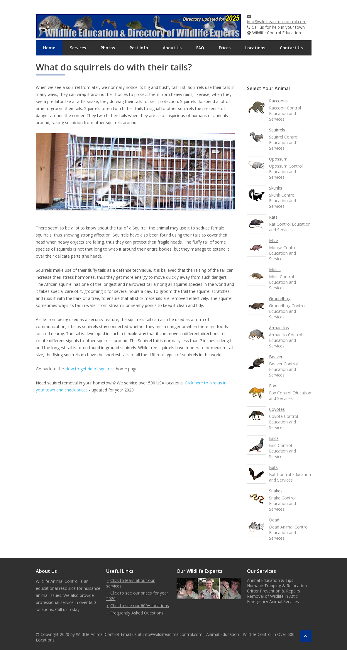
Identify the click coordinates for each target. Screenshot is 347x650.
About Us (172, 47)
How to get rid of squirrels (90, 369)
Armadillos (279, 327)
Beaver (275, 356)
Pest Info (139, 47)
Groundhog (279, 298)
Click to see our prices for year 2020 (137, 595)
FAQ (200, 47)
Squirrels (277, 130)
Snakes (275, 491)
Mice (273, 240)
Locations (255, 47)
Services (78, 47)
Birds (274, 438)
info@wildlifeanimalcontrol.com (277, 21)
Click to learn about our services (130, 583)
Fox (272, 386)
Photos (108, 47)
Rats (273, 217)
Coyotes (277, 409)
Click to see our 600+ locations (139, 605)
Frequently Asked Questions (136, 613)
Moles (275, 269)
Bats (273, 467)
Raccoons (278, 101)
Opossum (278, 159)
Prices (225, 47)
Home (49, 47)
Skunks (275, 188)
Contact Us (291, 47)
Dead (274, 520)
